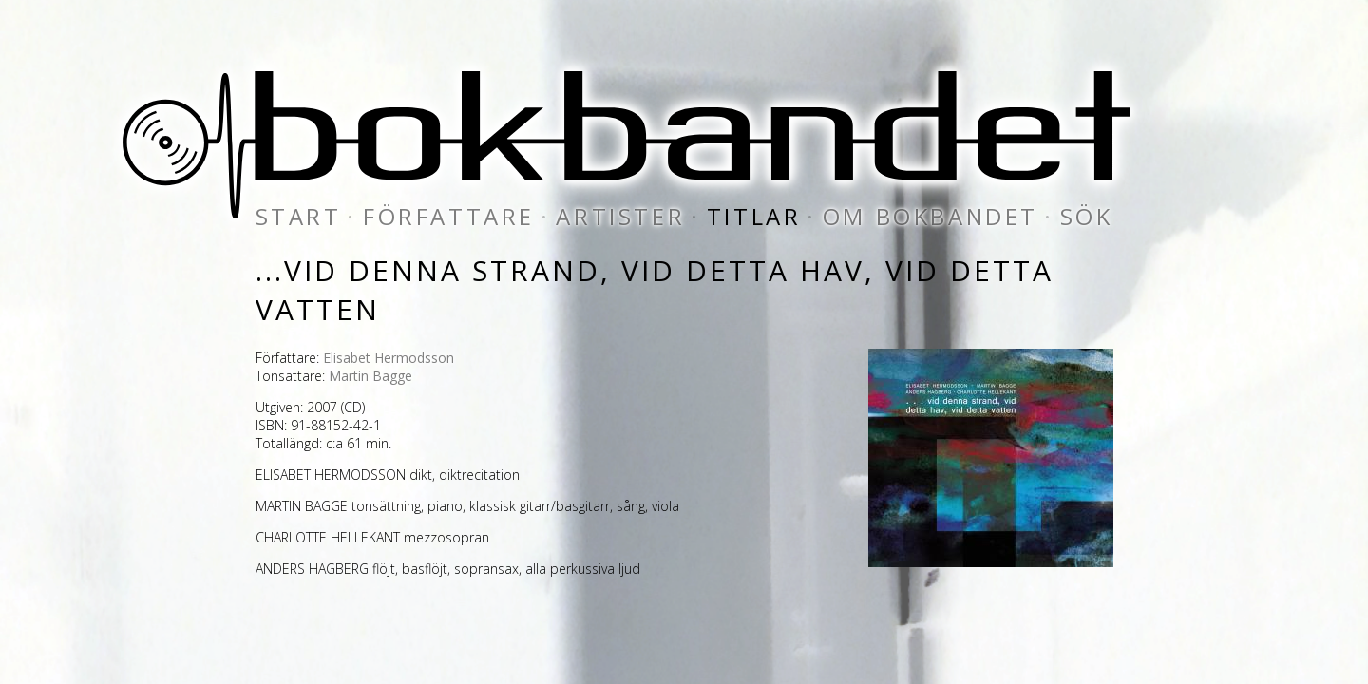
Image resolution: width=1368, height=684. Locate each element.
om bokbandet (930, 216)
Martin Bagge (370, 376)
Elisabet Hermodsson (388, 358)
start (299, 216)
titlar (754, 216)
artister (620, 216)
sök (1086, 216)
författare (449, 216)
